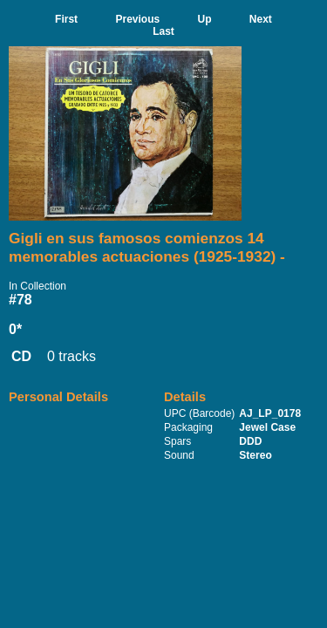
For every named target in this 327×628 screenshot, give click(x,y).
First (66, 19)
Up (205, 19)
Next (260, 19)
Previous (137, 19)
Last (163, 31)
